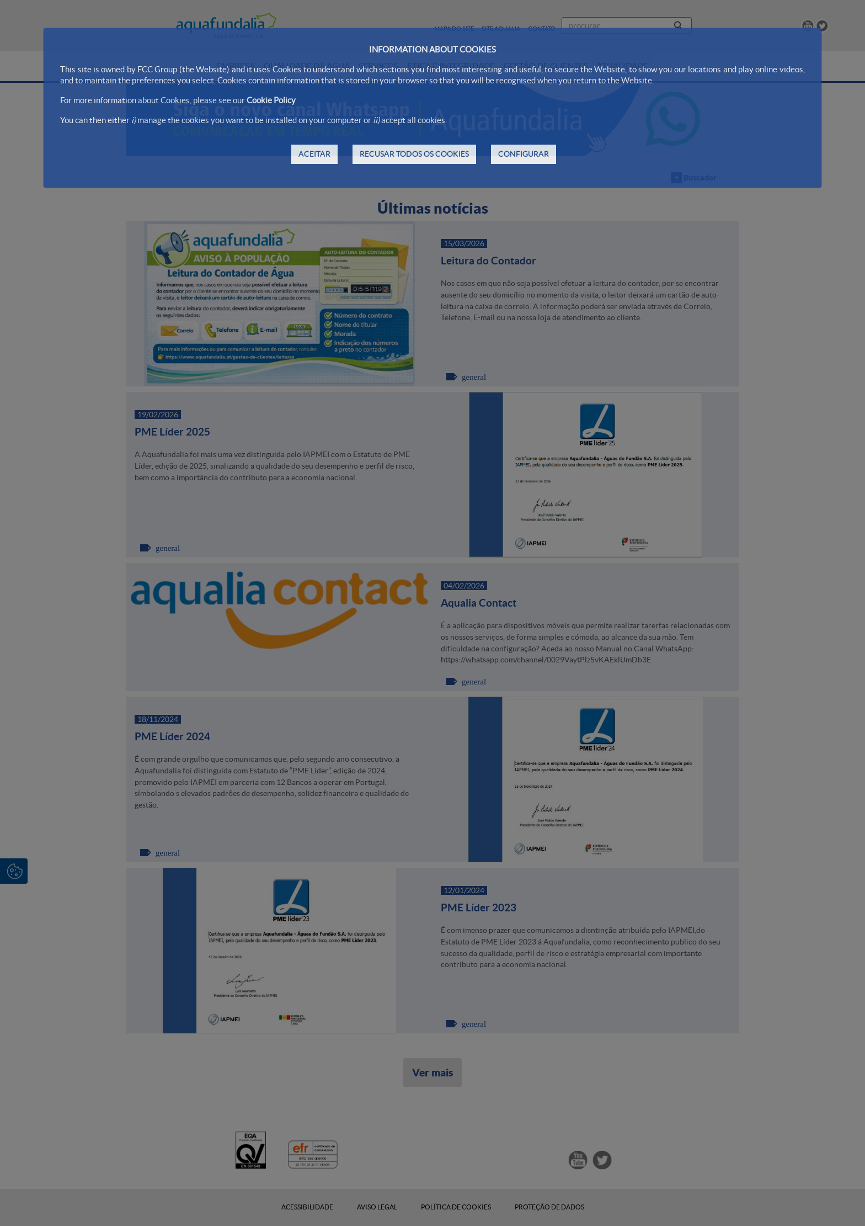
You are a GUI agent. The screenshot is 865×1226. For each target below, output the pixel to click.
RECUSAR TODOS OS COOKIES (414, 154)
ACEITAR (314, 154)
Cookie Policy (271, 100)
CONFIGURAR (523, 154)
